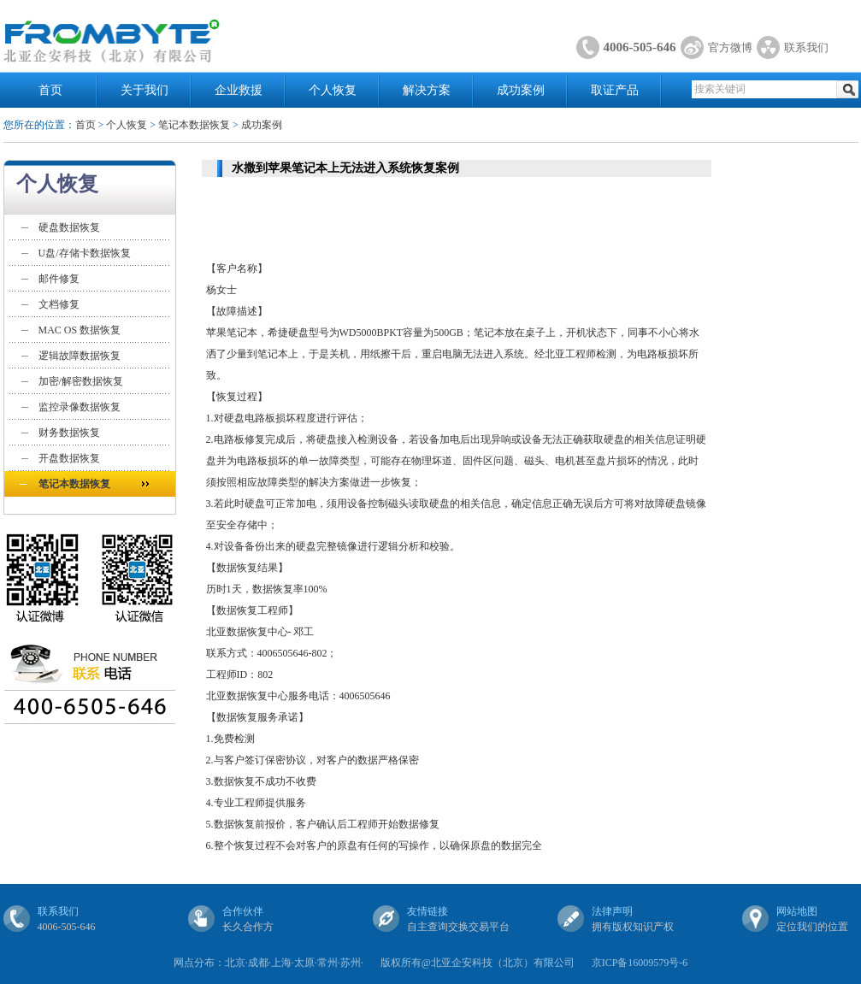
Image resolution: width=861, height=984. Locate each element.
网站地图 (796, 911)
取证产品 (615, 90)
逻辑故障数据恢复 (79, 356)
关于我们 (144, 90)
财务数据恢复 (69, 433)
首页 (50, 90)
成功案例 (521, 90)
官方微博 (730, 47)
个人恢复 (333, 90)
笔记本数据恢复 (194, 125)
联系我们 (806, 47)
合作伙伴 (242, 911)
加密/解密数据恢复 (80, 381)
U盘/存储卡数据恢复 (84, 253)
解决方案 (427, 90)
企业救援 (238, 90)
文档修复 (59, 304)
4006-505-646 (640, 47)
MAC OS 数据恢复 (79, 330)
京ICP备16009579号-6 (640, 963)
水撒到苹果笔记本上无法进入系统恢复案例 (345, 168)
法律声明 (612, 911)
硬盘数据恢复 (69, 227)
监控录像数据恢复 (79, 407)
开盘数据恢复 (69, 458)
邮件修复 (59, 279)
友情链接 (427, 911)
